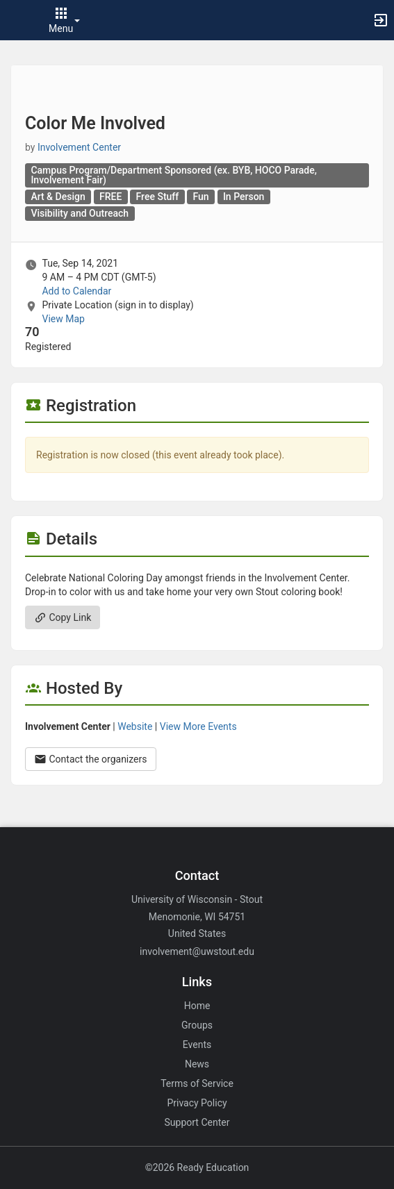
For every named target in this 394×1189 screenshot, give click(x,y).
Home (197, 1005)
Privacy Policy (197, 1102)
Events (197, 1044)
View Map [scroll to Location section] (63, 318)
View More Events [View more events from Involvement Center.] (198, 726)
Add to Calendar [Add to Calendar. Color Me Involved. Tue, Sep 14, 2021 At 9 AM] (76, 291)
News (197, 1064)
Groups (197, 1025)
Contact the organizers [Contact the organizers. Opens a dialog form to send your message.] (90, 759)
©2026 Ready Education (197, 1167)
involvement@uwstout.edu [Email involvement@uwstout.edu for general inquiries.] (197, 951)
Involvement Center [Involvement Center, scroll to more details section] (79, 147)
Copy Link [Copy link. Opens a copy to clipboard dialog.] (62, 617)
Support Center (197, 1122)
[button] (17, 20)
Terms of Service (197, 1083)
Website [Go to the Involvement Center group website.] (134, 726)
